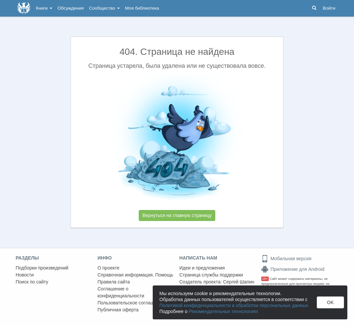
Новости (25, 274)
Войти (329, 8)
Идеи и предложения (202, 268)
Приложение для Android (292, 269)
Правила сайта (113, 281)
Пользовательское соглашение (131, 302)
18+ (265, 278)
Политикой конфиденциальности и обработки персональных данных (233, 305)
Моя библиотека (142, 8)
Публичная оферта (118, 309)
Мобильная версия (286, 258)
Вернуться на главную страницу (177, 215)
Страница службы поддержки (211, 274)
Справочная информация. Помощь (135, 274)
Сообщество (104, 8)
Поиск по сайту (32, 281)
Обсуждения (71, 8)
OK (330, 302)
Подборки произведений (42, 268)
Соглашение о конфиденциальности (120, 292)
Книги (44, 8)
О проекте (108, 268)
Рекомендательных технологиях (223, 311)
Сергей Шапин (238, 281)
